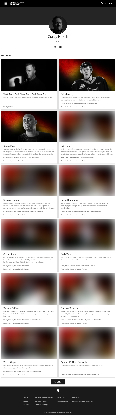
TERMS (25, 401)
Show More (58, 382)
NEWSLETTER (62, 401)
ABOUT (25, 398)
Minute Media (53, 412)
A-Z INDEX (26, 404)
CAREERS (61, 398)
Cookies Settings (41, 404)
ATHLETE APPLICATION (44, 398)
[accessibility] (106, 3)
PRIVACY (75, 398)
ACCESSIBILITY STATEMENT (83, 401)
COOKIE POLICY (41, 401)
